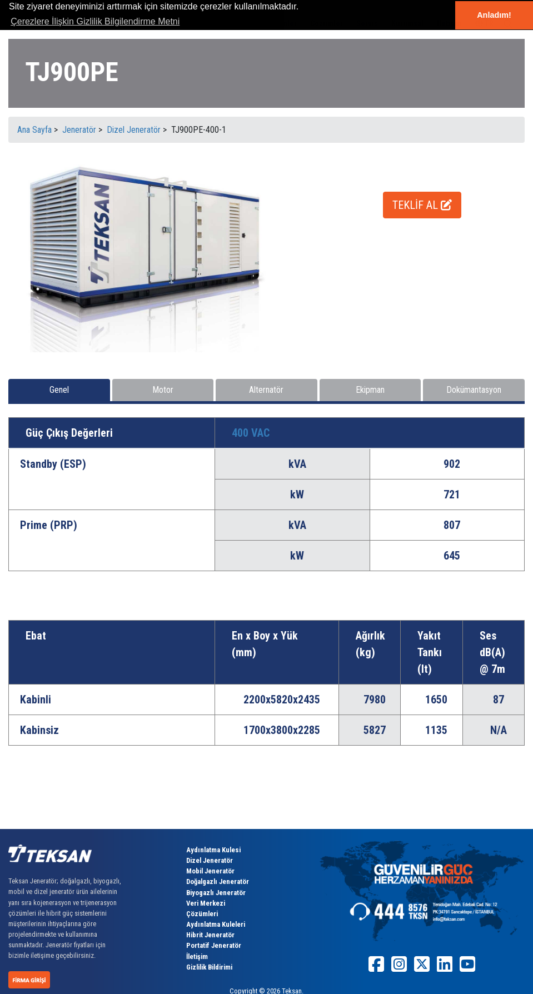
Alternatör (266, 389)
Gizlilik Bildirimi (209, 967)
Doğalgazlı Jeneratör (217, 881)
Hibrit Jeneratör (210, 935)
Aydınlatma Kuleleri (215, 924)
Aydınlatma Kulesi (213, 850)
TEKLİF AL (422, 205)
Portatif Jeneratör (213, 945)
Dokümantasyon (473, 389)
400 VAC (251, 432)
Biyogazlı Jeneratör (216, 892)
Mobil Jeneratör (210, 871)
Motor (162, 389)
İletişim (197, 956)
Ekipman (370, 389)
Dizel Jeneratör (209, 860)
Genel (59, 389)
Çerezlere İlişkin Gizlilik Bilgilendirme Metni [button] (95, 21)
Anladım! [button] (494, 15)
